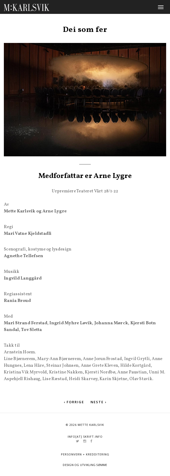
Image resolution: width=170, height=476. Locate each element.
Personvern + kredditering (85, 454)
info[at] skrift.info (85, 436)
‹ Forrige (74, 402)
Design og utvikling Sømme (85, 465)
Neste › (98, 402)
